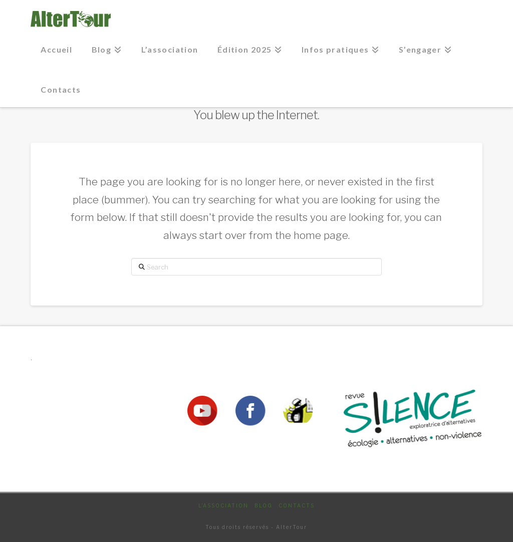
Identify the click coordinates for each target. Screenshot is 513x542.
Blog (263, 505)
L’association (223, 505)
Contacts (297, 505)
